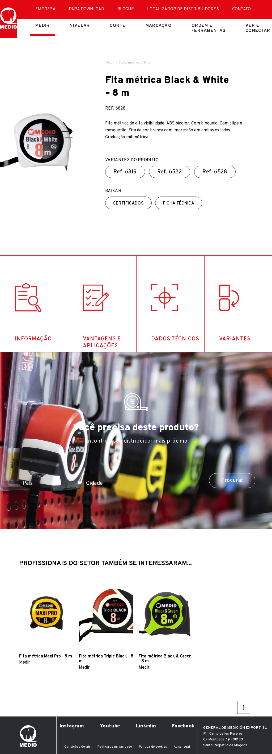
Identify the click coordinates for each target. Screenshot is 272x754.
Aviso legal (182, 747)
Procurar (232, 480)
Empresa (45, 9)
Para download (86, 9)
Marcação (159, 25)
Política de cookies (153, 747)
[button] (67, 131)
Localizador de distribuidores (183, 9)
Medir (42, 25)
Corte (117, 25)
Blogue (125, 9)
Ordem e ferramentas (209, 28)
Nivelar (80, 25)
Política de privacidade (114, 747)
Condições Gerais (77, 747)
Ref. (125, 172)
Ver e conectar (257, 28)
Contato (241, 9)
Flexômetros (129, 62)
